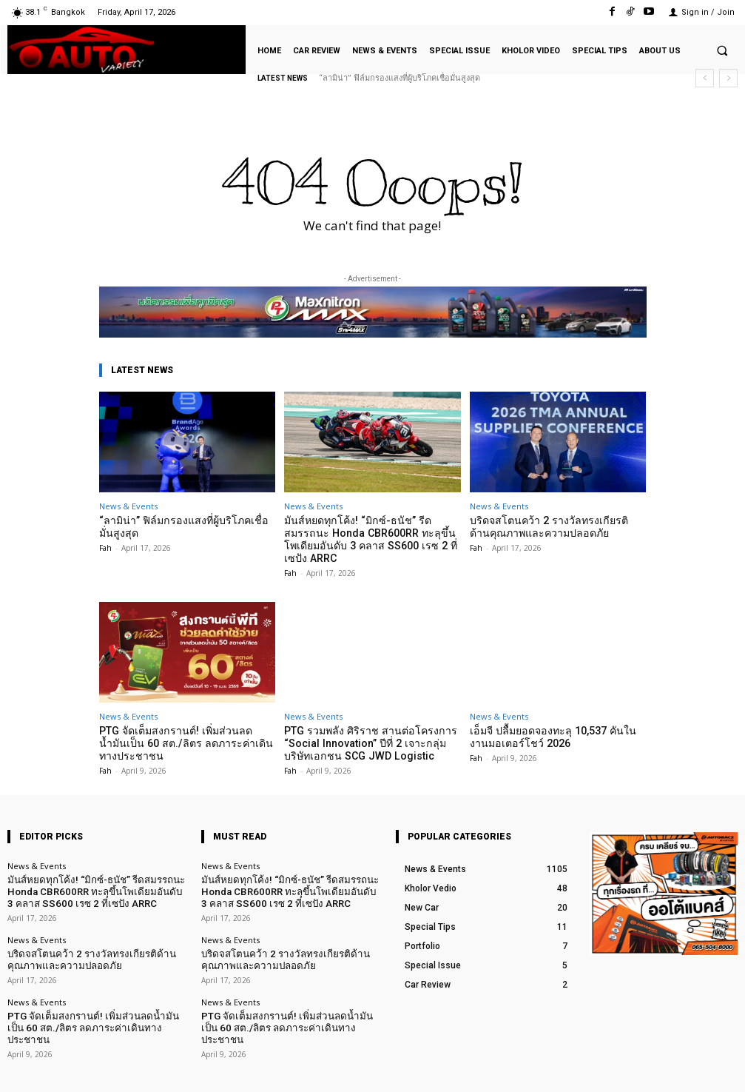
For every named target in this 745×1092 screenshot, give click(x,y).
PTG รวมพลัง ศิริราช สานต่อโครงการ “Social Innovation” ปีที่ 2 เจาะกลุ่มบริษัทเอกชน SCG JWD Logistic (368, 726)
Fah (105, 545)
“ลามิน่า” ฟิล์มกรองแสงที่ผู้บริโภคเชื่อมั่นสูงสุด (399, 78)
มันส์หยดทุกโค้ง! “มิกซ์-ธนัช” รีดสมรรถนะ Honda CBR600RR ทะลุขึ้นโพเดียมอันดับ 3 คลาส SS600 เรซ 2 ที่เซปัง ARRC (371, 532)
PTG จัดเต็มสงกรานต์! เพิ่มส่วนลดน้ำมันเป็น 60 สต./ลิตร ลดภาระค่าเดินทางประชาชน (181, 726)
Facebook (577, 1068)
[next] (728, 78)
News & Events (128, 506)
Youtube (721, 1068)
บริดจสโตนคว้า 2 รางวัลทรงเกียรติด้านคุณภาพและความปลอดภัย (549, 526)
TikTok (651, 1068)
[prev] (704, 78)
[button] (722, 50)
